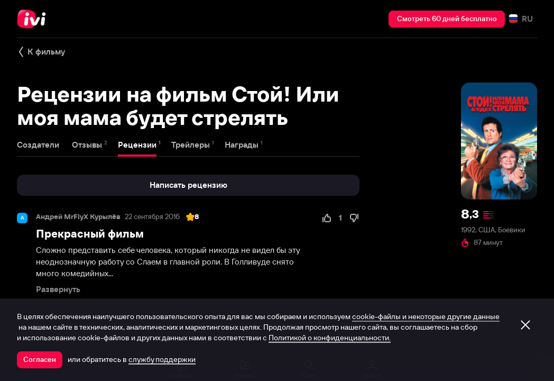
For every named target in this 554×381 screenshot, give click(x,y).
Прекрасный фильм (90, 234)
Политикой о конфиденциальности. (330, 337)
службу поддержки (162, 359)
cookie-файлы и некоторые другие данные (426, 316)
